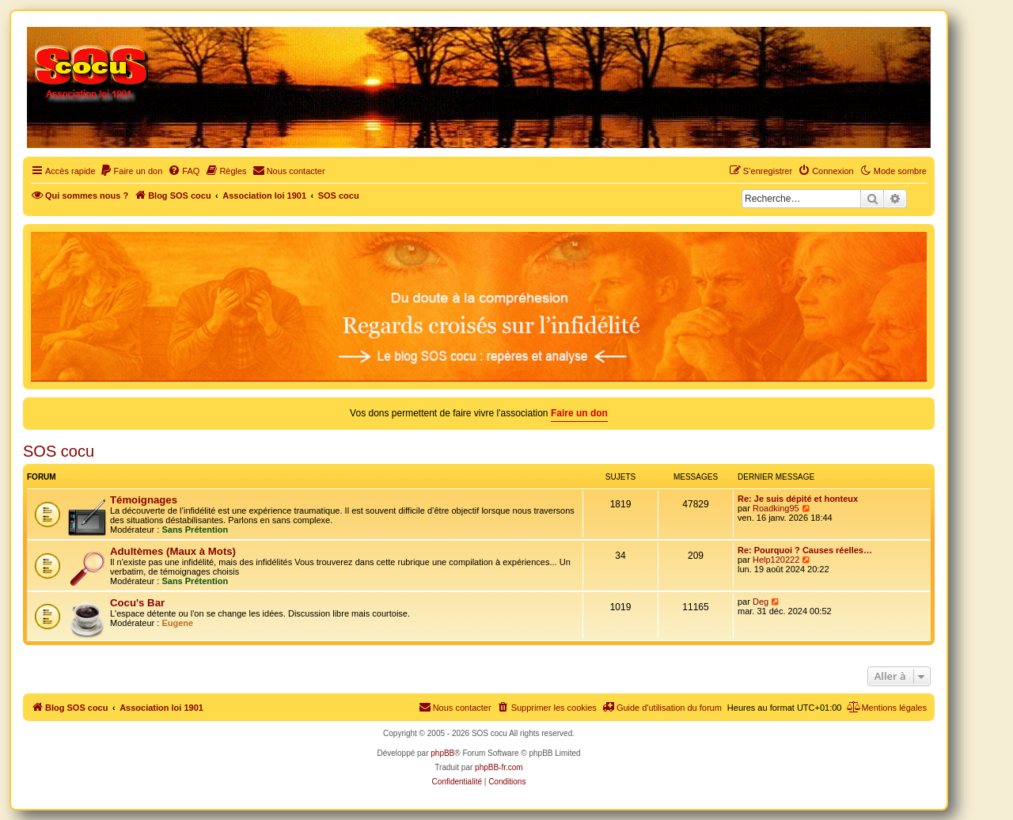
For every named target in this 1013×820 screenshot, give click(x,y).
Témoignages (143, 500)
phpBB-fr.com (499, 767)
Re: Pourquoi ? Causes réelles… (805, 550)
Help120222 (776, 559)
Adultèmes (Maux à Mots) (173, 551)
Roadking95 (776, 508)
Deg (760, 601)
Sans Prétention (194, 529)
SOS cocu (58, 451)
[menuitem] (131, 170)
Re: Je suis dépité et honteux (798, 498)
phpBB (442, 753)
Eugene (177, 623)
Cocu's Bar (137, 603)
